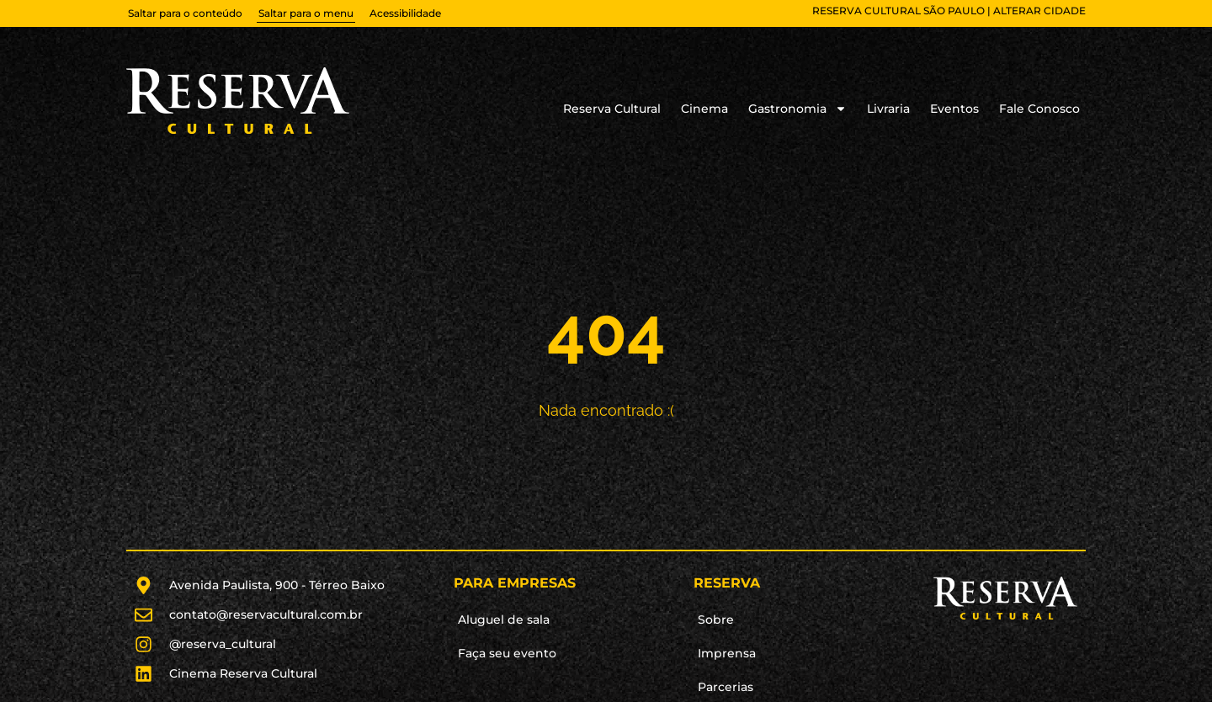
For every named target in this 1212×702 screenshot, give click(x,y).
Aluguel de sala (504, 619)
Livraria (888, 108)
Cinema (704, 108)
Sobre (716, 619)
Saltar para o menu (306, 13)
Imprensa (727, 653)
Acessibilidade (405, 13)
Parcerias (725, 686)
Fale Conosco (1039, 108)
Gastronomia (797, 108)
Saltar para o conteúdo (185, 13)
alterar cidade (1039, 10)
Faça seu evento (507, 653)
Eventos (954, 108)
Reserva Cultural (612, 108)
